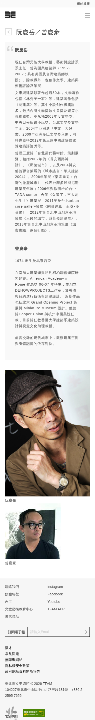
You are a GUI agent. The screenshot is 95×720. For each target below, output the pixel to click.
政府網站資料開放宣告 (22, 671)
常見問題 (12, 654)
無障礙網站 (13, 660)
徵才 (8, 648)
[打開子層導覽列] (87, 15)
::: (3, 3)
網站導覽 (83, 3)
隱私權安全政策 (17, 666)
